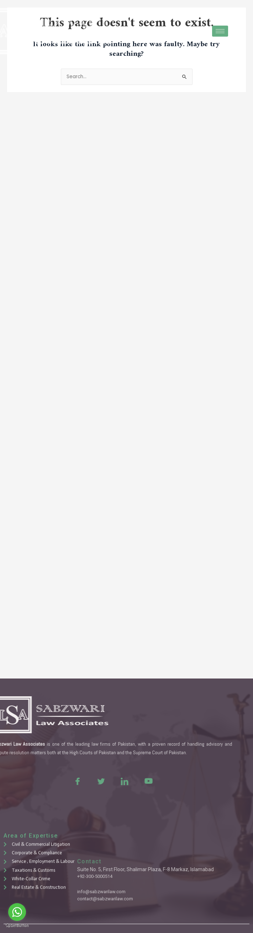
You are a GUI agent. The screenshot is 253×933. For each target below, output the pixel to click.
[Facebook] (44, 781)
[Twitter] (67, 781)
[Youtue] (114, 781)
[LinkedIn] (91, 781)
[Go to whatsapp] (17, 912)
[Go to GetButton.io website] (17, 925)
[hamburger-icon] (220, 31)
